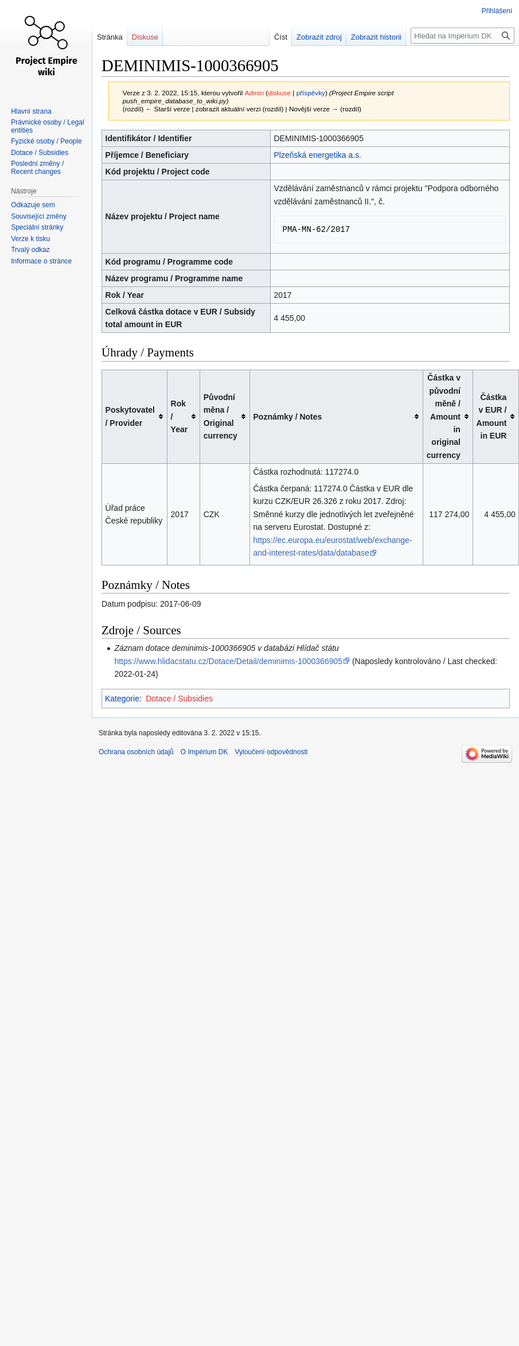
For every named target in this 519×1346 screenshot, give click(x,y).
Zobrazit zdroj (309, 37)
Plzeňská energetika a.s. (318, 155)
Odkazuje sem (33, 205)
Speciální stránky (37, 227)
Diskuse (145, 37)
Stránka (110, 37)
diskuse (279, 92)
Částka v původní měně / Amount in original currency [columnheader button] (444, 416)
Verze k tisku (30, 239)
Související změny (39, 216)
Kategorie (122, 698)
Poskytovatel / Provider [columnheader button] (130, 416)
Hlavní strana (31, 111)
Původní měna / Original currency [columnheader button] (220, 416)
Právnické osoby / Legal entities (47, 126)
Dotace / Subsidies (179, 698)
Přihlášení (497, 11)
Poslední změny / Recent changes (37, 168)
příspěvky (310, 92)
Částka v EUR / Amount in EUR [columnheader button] (492, 416)
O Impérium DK (204, 752)
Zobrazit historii (366, 37)
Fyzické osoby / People (46, 141)
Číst (271, 37)
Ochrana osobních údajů (136, 752)
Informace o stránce (41, 261)
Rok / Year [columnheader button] (179, 416)
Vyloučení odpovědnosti (271, 752)
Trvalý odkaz (30, 250)
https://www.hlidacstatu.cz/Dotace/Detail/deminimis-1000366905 (228, 661)
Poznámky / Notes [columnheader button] (287, 416)
